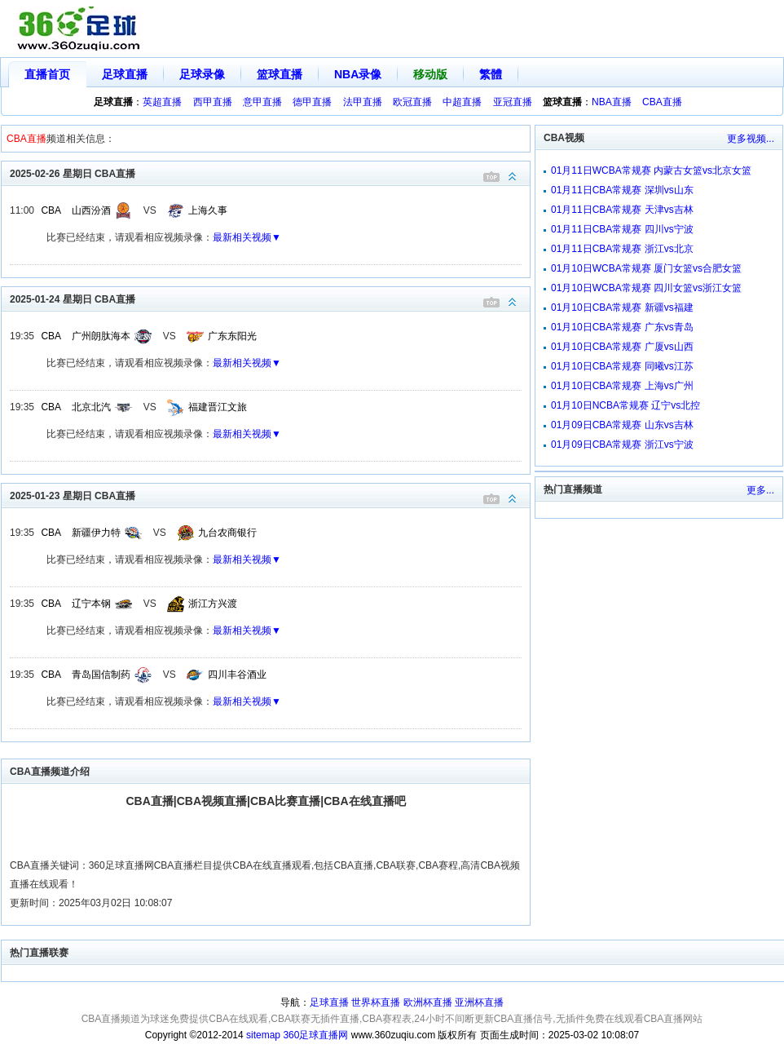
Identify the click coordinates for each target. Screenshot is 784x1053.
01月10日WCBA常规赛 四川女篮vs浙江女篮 (646, 288)
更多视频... (750, 138)
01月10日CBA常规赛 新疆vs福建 (622, 307)
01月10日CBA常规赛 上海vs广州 (622, 386)
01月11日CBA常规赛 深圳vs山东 (622, 190)
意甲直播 (262, 102)
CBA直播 (662, 102)
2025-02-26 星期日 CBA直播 (270, 172)
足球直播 (125, 74)
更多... (760, 490)
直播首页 (47, 74)
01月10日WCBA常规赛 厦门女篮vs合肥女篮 (646, 268)
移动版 (430, 74)
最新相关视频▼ (247, 237)
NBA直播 (612, 102)
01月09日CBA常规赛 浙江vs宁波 (622, 444)
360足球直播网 (315, 1035)
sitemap (263, 1035)
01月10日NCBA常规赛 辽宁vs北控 (625, 405)
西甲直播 (212, 102)
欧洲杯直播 (427, 1002)
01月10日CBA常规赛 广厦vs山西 (622, 346)
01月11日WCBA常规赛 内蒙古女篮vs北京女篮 (651, 170)
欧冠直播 (412, 102)
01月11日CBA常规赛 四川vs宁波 (622, 229)
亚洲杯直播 (479, 1002)
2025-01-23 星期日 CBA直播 (270, 495)
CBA (51, 210)
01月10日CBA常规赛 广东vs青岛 (622, 327)
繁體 (490, 74)
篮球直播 (279, 74)
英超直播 (162, 102)
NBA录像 (357, 74)
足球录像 (202, 74)
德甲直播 (312, 102)
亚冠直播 (512, 102)
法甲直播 (362, 102)
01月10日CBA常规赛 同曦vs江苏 (622, 366)
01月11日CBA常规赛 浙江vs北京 (622, 248)
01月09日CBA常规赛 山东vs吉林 (622, 425)
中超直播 (462, 102)
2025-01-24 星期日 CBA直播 (270, 298)
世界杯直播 (375, 1002)
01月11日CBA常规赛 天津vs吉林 (622, 209)
